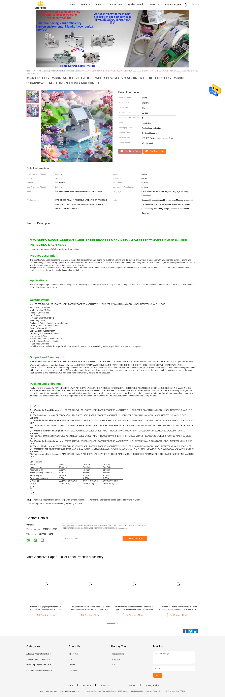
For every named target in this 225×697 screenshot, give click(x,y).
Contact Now (155, 151)
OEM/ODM (115, 659)
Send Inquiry (135, 538)
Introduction (73, 654)
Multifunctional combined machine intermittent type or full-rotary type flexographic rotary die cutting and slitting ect (134, 608)
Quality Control (135, 4)
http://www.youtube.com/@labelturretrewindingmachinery (55, 249)
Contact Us (154, 4)
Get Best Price (130, 151)
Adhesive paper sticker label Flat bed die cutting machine (115, 500)
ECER (182, 691)
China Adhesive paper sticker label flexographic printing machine (67, 691)
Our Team (73, 670)
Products (85, 4)
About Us (100, 4)
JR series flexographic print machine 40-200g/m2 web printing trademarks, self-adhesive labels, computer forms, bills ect (46, 608)
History (71, 659)
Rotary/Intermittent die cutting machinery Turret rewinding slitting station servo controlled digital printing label (90, 608)
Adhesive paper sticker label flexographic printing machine (60, 500)
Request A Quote (173, 4)
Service (72, 665)
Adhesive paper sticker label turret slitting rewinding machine (55, 503)
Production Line (117, 654)
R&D (113, 665)
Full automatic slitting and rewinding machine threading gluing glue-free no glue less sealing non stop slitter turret (178, 608)
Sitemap (132, 685)
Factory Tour (116, 4)
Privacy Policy (152, 685)
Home (72, 4)
